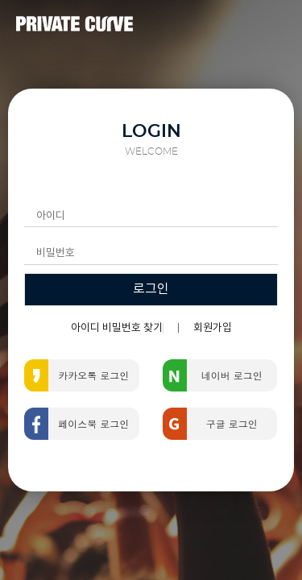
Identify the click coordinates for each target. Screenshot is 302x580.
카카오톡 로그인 (93, 375)
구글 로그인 (232, 423)
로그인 (151, 289)
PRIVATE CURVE (74, 24)
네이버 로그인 (232, 375)
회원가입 (212, 328)
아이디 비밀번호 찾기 (117, 328)
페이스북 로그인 (93, 423)
